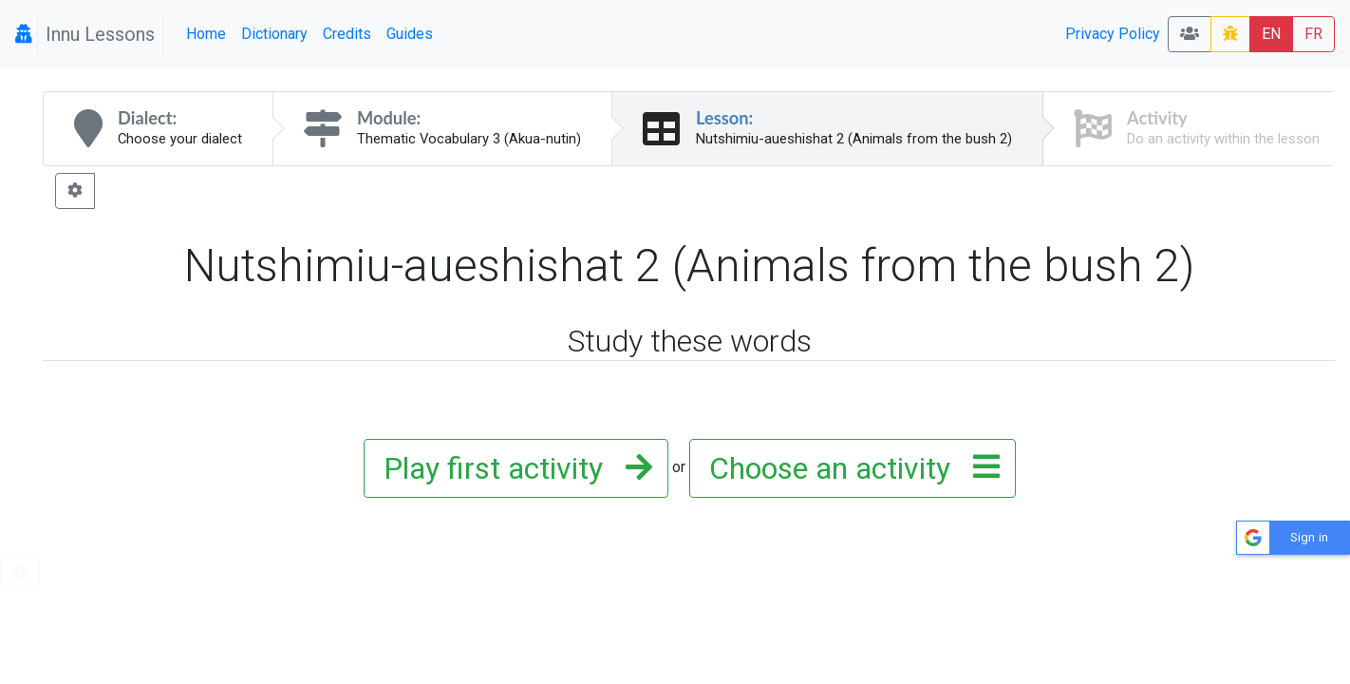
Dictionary (274, 34)
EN (1271, 34)
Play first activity (512, 468)
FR (1313, 34)
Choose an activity (848, 468)
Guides (409, 34)
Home (206, 34)
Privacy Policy (1112, 34)
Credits (347, 34)
